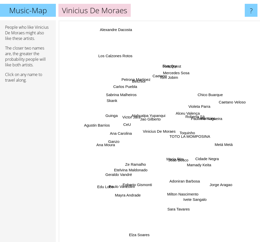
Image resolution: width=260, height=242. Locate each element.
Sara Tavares (178, 186)
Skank (114, 106)
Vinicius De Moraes (159, 131)
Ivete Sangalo (192, 186)
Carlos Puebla (134, 94)
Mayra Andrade (121, 194)
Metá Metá (207, 139)
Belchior (143, 85)
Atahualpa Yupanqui (148, 123)
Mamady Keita (191, 158)
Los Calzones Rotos (124, 75)
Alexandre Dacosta (103, 24)
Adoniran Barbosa (178, 167)
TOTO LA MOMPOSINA (189, 144)
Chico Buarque (221, 92)
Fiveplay (167, 86)
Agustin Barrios (105, 119)
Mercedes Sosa (180, 68)
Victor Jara (131, 131)
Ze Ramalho (141, 161)
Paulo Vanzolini (131, 170)
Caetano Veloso (241, 108)
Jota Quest (175, 80)
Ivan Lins (198, 119)
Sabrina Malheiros (134, 102)
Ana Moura (119, 135)
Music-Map (28, 10)
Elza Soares (140, 214)
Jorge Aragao (222, 168)
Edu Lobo (114, 180)
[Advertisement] (28, 164)
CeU (131, 127)
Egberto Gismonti (136, 186)
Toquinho (182, 138)
